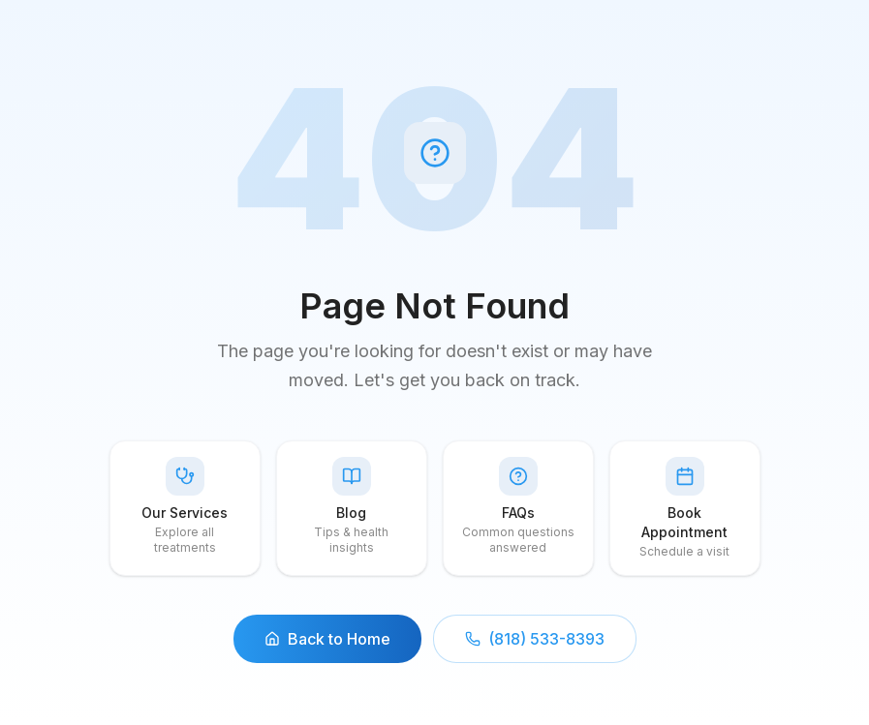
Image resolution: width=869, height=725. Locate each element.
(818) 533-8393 (535, 639)
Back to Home (327, 639)
